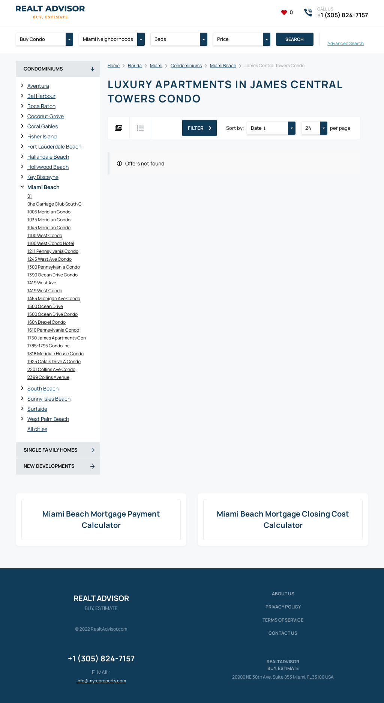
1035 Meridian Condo (48, 219)
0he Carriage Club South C (54, 204)
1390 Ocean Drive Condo (52, 275)
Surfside (37, 408)
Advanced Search (345, 43)
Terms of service (282, 620)
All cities (37, 429)
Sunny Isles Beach (48, 398)
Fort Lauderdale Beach (54, 146)
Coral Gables (42, 126)
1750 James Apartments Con (56, 338)
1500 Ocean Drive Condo (52, 314)
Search (294, 39)
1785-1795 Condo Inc (48, 345)
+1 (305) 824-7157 (101, 658)
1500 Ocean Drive (45, 306)
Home (114, 65)
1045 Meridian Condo (48, 227)
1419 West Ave (41, 282)
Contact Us (282, 633)
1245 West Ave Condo (49, 259)
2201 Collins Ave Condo (51, 369)
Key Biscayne (42, 176)
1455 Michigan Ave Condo (53, 298)
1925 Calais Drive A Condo (54, 361)
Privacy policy (283, 607)
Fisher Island (42, 136)
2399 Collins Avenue (48, 377)
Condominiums (186, 65)
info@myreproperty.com (101, 680)
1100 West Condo (44, 235)
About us (283, 593)
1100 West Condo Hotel (50, 243)
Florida (135, 65)
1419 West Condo (44, 290)
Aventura (38, 85)
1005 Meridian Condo (48, 212)
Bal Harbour (41, 95)
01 (29, 196)
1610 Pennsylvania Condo (53, 330)
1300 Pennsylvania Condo (53, 267)
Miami (156, 65)
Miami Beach (43, 187)
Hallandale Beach (48, 156)
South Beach (42, 388)
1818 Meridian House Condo (55, 353)
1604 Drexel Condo (46, 322)
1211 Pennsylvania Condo (52, 251)
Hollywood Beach (48, 166)
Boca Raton (41, 106)
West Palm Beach (48, 418)
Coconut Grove (45, 116)
